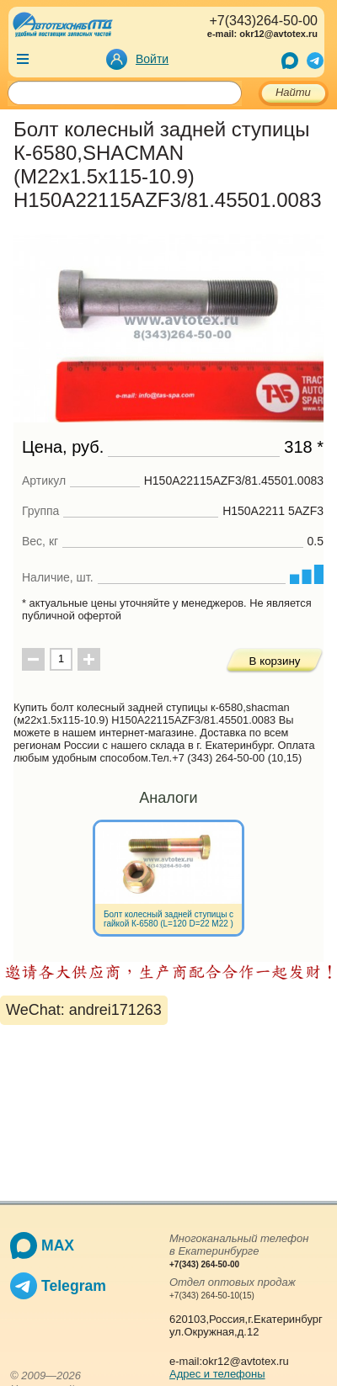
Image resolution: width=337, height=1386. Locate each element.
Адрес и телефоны (217, 1373)
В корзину (275, 661)
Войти (152, 59)
